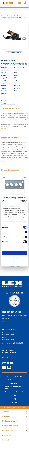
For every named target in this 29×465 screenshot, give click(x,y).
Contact (14, 402)
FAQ (14, 395)
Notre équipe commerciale (9, 351)
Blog (14, 399)
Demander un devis (14, 52)
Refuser (14, 263)
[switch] (23, 231)
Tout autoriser (14, 253)
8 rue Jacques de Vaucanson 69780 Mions (14, 315)
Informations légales (14, 376)
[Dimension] (8, 103)
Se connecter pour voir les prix (11, 108)
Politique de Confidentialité (14, 392)
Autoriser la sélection (14, 258)
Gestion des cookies (14, 380)
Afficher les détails (19, 248)
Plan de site (14, 383)
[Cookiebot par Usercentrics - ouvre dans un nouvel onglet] (20, 201)
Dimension (4, 101)
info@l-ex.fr (5, 322)
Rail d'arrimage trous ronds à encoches (14, 198)
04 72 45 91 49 (6, 318)
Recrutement (9, 358)
